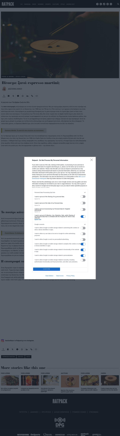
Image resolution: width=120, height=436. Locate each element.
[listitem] (60, 192)
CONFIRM (46, 269)
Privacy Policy (70, 276)
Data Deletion (49, 276)
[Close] (92, 160)
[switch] (83, 196)
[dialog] (60, 218)
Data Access (60, 276)
